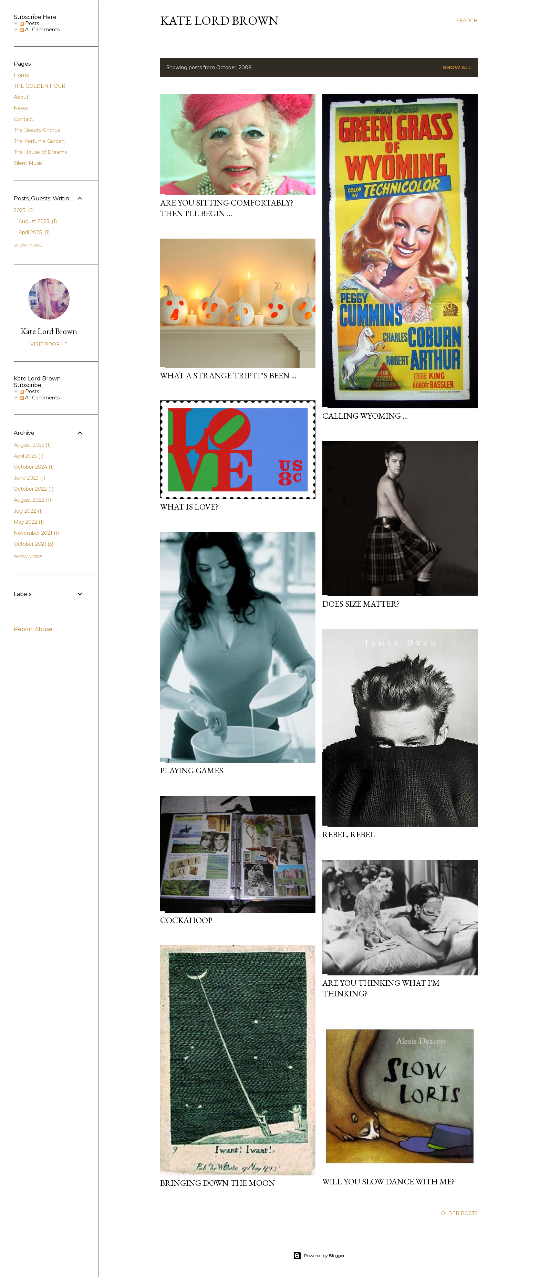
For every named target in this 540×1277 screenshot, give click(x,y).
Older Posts (459, 1213)
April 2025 (34, 232)
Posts (29, 23)
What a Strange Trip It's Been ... (228, 375)
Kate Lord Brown (219, 20)
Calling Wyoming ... (365, 415)
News (21, 108)
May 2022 (29, 522)
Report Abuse (33, 629)
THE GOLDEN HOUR (39, 86)
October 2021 (33, 544)
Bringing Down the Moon (217, 1182)
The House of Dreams (40, 152)
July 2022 (28, 511)
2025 (24, 210)
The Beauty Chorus (37, 130)
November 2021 (36, 533)
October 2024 (34, 467)
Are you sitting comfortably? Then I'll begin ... (226, 208)
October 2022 (33, 489)
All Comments (40, 30)
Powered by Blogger (319, 1256)
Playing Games (191, 770)
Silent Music (28, 163)
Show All (457, 67)
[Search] (467, 20)
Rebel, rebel (348, 834)
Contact (23, 119)
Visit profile (49, 344)
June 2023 (29, 478)
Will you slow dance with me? (388, 1181)
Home (21, 75)
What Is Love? (189, 506)
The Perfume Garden (39, 141)
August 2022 (32, 500)
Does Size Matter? (361, 603)
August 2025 (38, 221)
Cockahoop (186, 920)
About (21, 97)
